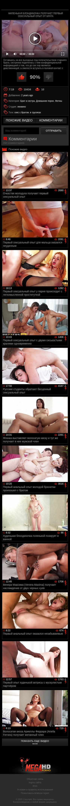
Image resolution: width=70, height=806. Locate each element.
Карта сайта (35, 782)
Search (64, 5)
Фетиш (58, 101)
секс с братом (21, 112)
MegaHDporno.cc (45, 6)
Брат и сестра (27, 101)
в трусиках (35, 112)
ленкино (21, 106)
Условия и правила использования (35, 789)
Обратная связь (35, 779)
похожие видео (19, 120)
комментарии (51, 120)
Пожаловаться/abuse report (35, 793)
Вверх (64, 799)
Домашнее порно (45, 101)
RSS (35, 786)
